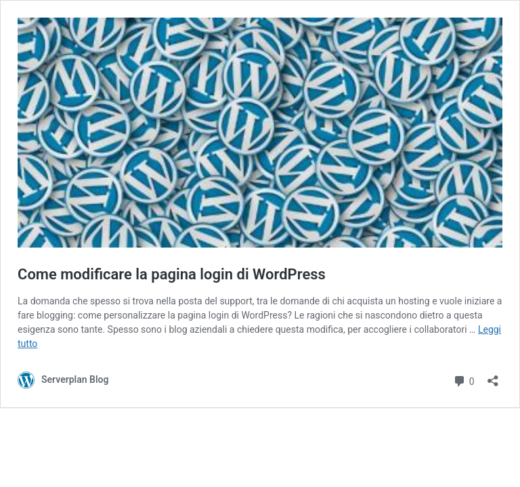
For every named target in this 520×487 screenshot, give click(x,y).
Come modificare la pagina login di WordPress (172, 274)
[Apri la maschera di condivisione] (492, 376)
